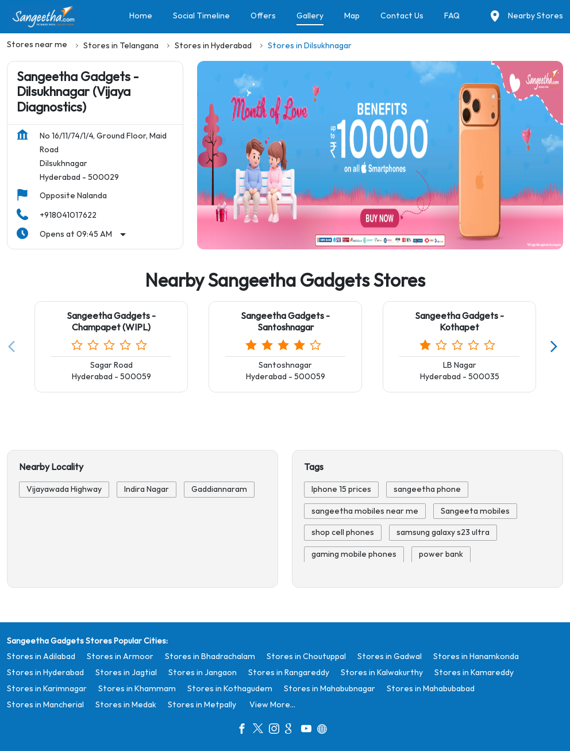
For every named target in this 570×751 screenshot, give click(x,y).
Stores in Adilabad (41, 656)
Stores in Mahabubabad (431, 688)
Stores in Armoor (120, 656)
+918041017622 (68, 215)
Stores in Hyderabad (45, 672)
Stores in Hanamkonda (476, 656)
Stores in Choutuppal (306, 656)
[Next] (556, 347)
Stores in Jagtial (126, 672)
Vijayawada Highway (64, 489)
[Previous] (14, 347)
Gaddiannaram (219, 489)
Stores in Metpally (202, 704)
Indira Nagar (146, 489)
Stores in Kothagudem (229, 688)
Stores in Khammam (137, 688)
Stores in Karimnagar (47, 688)
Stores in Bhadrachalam (210, 656)
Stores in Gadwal (389, 656)
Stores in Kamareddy (474, 672)
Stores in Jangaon (202, 672)
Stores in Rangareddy (288, 672)
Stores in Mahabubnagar (329, 688)
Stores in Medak (125, 704)
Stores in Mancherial (45, 704)
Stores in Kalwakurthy (382, 672)
